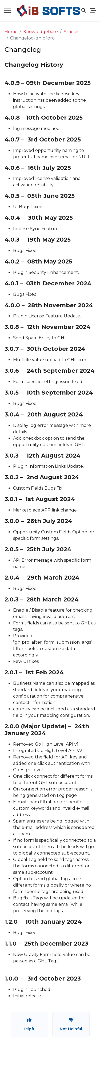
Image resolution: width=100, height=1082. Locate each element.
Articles (71, 31)
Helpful (29, 1024)
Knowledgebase (40, 31)
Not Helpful (71, 1024)
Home (11, 31)
